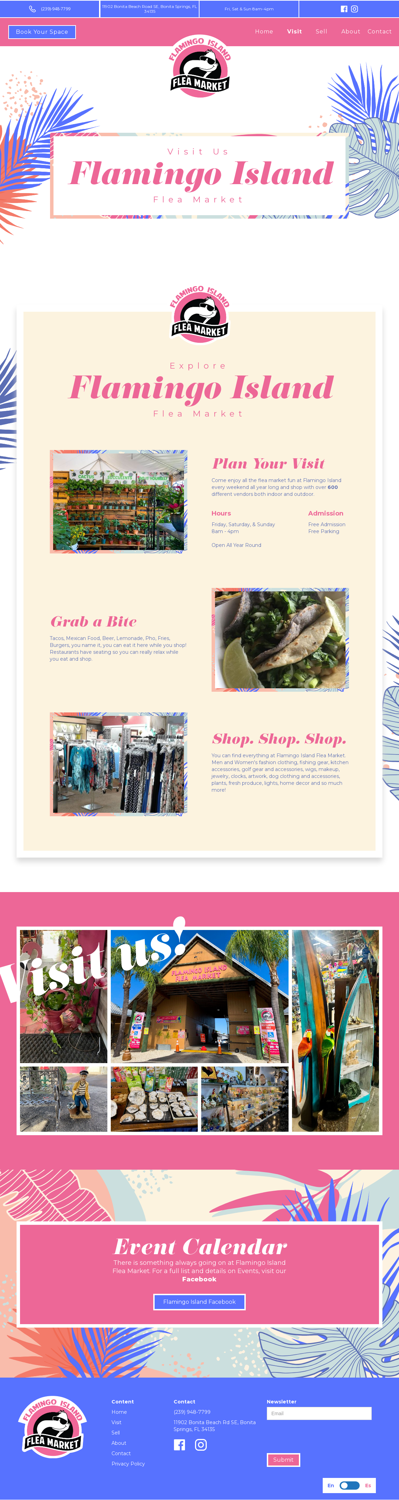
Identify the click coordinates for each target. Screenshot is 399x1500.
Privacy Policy (128, 1464)
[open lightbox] (63, 996)
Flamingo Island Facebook (199, 1302)
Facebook (199, 1279)
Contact (380, 31)
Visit (294, 31)
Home (264, 31)
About (351, 31)
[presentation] (319, 1436)
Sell (322, 31)
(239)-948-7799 (55, 9)
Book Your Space (42, 32)
